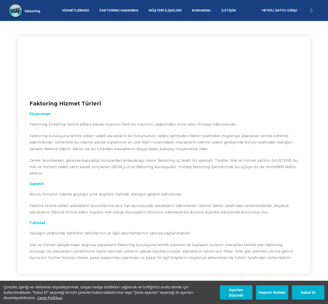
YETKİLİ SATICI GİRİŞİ (280, 10)
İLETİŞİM (228, 10)
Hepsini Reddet (272, 292)
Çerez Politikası (50, 297)
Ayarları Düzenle (236, 292)
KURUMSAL (201, 10)
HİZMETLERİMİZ (75, 10)
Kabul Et (308, 292)
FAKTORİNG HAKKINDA (118, 10)
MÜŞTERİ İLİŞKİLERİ (165, 10)
